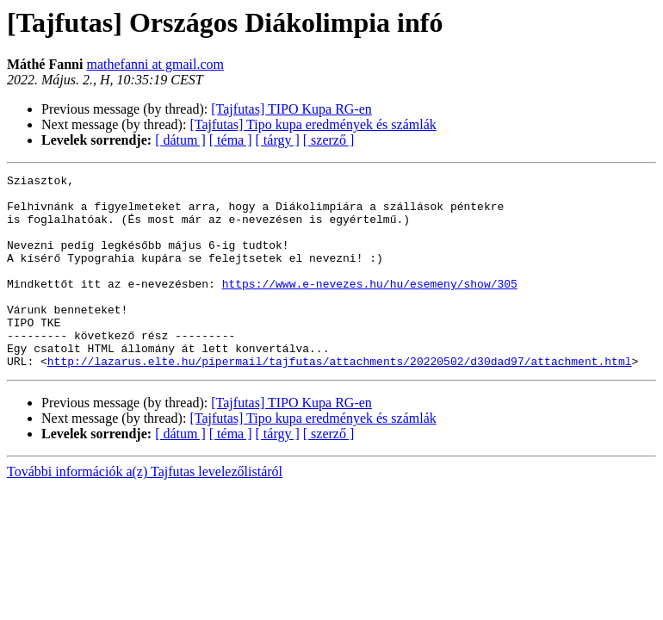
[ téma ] (230, 140)
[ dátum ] (180, 140)
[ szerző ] (329, 140)
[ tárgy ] (278, 140)
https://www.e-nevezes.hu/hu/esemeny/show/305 (369, 306)
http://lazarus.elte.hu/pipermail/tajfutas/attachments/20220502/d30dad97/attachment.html (339, 399)
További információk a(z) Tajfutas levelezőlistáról (144, 510)
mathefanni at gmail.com (155, 64)
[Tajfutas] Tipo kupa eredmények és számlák (312, 124)
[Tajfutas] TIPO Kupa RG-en (291, 109)
